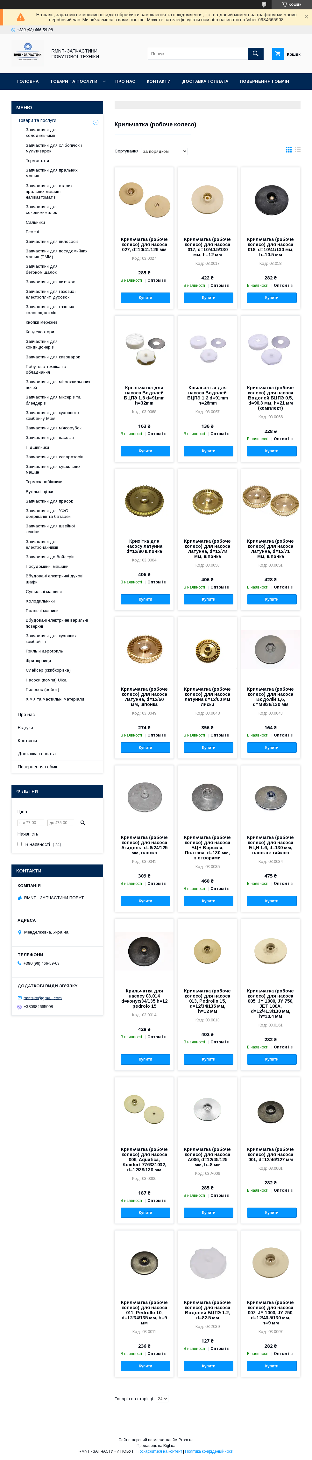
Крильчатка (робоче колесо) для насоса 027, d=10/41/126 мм (144, 244)
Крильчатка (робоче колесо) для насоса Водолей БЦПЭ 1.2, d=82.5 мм (207, 1310)
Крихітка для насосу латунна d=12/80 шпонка (144, 546)
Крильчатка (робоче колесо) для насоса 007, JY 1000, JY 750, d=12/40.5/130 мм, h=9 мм (270, 1312)
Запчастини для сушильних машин (53, 469)
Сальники (35, 222)
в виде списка (298, 151)
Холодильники (40, 601)
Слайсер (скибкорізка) (48, 670)
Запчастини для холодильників (42, 132)
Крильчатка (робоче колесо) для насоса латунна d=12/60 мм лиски (207, 697)
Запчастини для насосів (50, 437)
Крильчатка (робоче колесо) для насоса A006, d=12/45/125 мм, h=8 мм (207, 1157)
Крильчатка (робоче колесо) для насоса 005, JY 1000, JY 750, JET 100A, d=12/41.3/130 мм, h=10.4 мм (270, 1003)
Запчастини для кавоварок (53, 357)
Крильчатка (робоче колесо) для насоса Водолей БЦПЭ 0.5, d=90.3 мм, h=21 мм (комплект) (270, 398)
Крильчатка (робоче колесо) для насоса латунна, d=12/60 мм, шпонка (144, 697)
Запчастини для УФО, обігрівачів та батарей (48, 513)
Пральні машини (42, 610)
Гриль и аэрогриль (44, 651)
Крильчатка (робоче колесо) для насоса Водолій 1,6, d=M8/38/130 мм (270, 697)
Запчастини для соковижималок (42, 209)
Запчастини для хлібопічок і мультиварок (54, 148)
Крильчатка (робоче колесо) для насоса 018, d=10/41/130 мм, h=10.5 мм (270, 247)
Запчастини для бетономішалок (42, 269)
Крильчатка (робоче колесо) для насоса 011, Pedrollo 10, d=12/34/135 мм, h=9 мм (144, 1312)
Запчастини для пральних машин (52, 173)
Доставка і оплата (205, 81)
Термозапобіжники (44, 481)
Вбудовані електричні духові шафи (54, 579)
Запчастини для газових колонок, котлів (50, 309)
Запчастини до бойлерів (50, 556)
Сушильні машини (44, 591)
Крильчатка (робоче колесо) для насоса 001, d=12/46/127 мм (270, 1154)
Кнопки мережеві (42, 322)
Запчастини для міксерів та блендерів (53, 400)
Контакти (159, 81)
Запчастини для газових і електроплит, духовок (51, 294)
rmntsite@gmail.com (43, 997)
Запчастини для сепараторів (54, 457)
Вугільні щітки (39, 491)
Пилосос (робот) (42, 689)
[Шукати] (256, 54)
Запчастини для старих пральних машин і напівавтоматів (49, 191)
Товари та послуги (73, 81)
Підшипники (37, 447)
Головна (28, 81)
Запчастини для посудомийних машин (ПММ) (57, 254)
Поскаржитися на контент (159, 1451)
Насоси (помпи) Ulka (46, 680)
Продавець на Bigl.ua (156, 1445)
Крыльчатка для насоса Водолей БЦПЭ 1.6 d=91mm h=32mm (144, 395)
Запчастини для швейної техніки (50, 529)
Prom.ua (186, 1440)
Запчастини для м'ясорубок (54, 428)
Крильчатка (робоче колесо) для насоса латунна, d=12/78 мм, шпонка (207, 549)
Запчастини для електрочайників (42, 544)
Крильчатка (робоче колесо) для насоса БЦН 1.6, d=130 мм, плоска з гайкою (270, 845)
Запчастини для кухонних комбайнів (51, 638)
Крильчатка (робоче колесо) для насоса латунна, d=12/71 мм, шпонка (270, 549)
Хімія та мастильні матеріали (55, 699)
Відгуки (26, 97)
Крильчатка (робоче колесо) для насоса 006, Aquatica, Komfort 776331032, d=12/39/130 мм (144, 1159)
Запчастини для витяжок (50, 281)
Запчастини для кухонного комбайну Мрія (52, 415)
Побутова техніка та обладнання (46, 369)
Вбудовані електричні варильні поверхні (57, 623)
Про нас (125, 81)
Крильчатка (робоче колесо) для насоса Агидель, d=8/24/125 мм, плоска (144, 845)
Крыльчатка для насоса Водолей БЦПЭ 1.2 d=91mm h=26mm (207, 395)
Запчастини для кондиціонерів (42, 344)
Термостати (37, 160)
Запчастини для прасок (49, 501)
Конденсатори (40, 331)
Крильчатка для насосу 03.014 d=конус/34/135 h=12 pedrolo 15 (144, 998)
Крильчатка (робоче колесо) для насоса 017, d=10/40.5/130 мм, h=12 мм (207, 247)
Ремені (32, 231)
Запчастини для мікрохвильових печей (58, 384)
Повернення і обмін (264, 81)
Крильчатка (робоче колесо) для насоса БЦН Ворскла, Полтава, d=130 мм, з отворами (207, 847)
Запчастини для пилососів (52, 241)
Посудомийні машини (47, 566)
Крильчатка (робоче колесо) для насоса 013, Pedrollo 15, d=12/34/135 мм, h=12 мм (207, 1001)
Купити (145, 297)
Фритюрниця (38, 660)
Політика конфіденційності (209, 1451)
